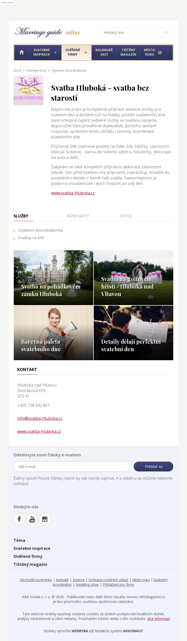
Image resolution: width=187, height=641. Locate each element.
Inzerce (78, 579)
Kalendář (104, 52)
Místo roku (141, 579)
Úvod (17, 70)
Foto (126, 216)
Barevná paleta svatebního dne (41, 345)
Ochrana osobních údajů (108, 579)
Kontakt (62, 579)
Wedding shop (87, 584)
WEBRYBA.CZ (83, 630)
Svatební (41, 52)
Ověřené (72, 52)
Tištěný (128, 52)
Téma (19, 540)
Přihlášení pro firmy (118, 584)
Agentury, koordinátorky (69, 70)
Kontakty (78, 216)
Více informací (158, 618)
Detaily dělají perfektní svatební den (131, 345)
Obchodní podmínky (36, 579)
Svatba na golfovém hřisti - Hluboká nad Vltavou (127, 286)
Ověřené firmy (36, 70)
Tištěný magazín (30, 564)
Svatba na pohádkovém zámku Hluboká (50, 290)
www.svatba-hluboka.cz (73, 193)
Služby (21, 216)
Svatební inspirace (32, 548)
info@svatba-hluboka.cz (39, 418)
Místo (149, 52)
